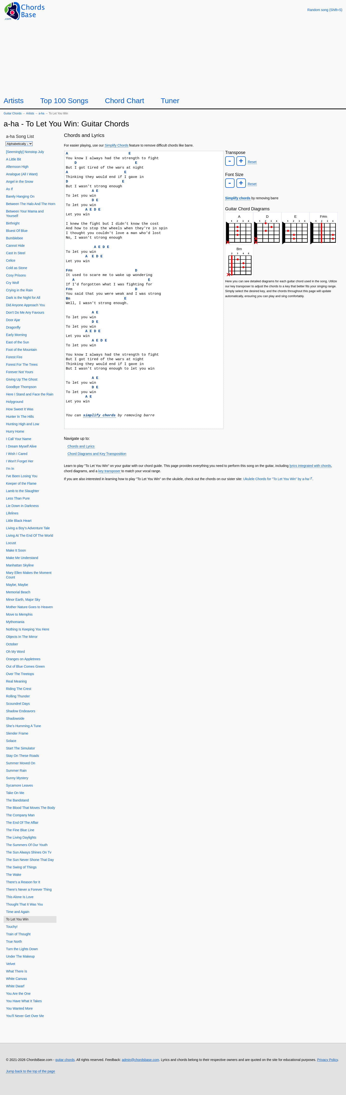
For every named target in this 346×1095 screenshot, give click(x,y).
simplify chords (99, 415)
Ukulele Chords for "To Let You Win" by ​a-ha (276, 479)
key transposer (109, 471)
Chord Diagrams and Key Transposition (97, 454)
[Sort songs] (19, 143)
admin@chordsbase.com (140, 1060)
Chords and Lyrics (81, 446)
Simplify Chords (116, 145)
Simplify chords (237, 198)
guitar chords (65, 1060)
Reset (252, 162)
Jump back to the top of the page (30, 1071)
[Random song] (324, 10)
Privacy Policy (327, 1060)
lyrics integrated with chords (310, 466)
